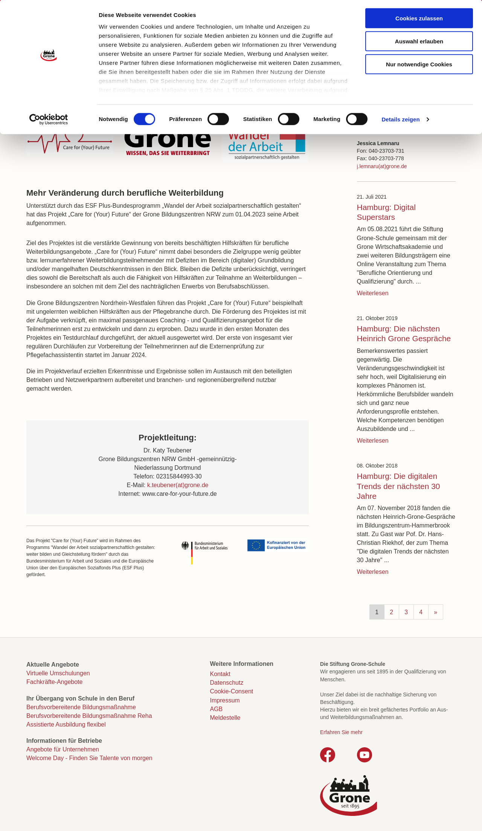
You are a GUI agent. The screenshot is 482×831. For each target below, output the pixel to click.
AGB (216, 709)
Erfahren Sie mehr (341, 732)
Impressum (225, 700)
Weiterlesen (373, 293)
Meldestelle (225, 717)
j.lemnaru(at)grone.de (382, 166)
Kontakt (220, 674)
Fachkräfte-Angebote (54, 682)
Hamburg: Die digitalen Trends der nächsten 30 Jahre (398, 486)
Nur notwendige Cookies (419, 65)
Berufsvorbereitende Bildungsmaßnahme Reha (89, 716)
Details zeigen (400, 120)
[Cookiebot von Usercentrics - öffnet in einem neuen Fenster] (49, 120)
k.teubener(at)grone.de (178, 485)
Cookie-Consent (231, 691)
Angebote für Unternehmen (62, 749)
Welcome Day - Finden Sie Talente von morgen (89, 758)
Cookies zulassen (419, 19)
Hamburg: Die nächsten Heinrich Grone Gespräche (404, 333)
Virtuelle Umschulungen (58, 673)
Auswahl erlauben (419, 42)
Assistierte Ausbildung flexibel (66, 724)
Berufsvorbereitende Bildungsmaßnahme (81, 707)
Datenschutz (227, 682)
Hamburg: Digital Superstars (386, 212)
